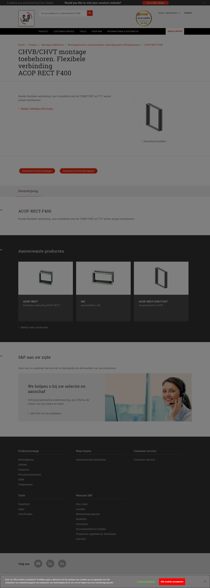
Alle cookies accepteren (172, 583)
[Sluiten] (205, 583)
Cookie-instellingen (146, 583)
